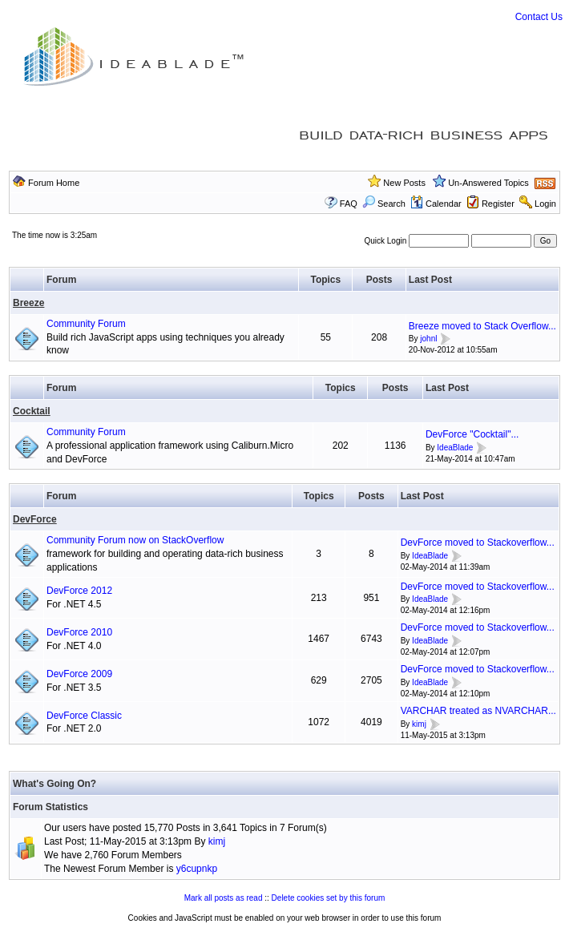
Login (545, 203)
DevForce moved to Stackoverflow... (478, 542)
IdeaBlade (455, 447)
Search (384, 203)
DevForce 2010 (79, 632)
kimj (419, 724)
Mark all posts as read (223, 898)
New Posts (404, 183)
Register (498, 203)
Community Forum (86, 323)
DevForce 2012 (79, 590)
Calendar (436, 203)
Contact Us (539, 16)
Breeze (28, 303)
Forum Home (53, 183)
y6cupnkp (196, 868)
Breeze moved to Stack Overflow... (482, 326)
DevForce (35, 519)
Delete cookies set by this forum (328, 898)
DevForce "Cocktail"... (472, 434)
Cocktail (31, 411)
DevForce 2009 (79, 674)
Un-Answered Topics (488, 183)
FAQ (348, 203)
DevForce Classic (84, 715)
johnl (428, 339)
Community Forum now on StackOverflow (135, 540)
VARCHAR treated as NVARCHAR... (478, 710)
